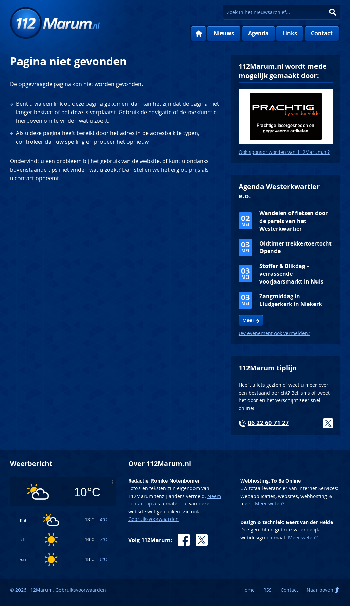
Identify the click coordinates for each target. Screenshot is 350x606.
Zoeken (332, 12)
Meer (248, 320)
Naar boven (320, 590)
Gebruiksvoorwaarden (153, 519)
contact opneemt (37, 178)
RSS (267, 590)
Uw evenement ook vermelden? (274, 333)
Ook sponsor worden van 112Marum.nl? (284, 152)
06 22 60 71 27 (268, 423)
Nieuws (224, 33)
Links (289, 33)
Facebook (184, 540)
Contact (322, 33)
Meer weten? (269, 503)
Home (198, 33)
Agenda (258, 33)
